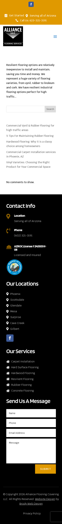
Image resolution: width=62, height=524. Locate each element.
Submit (45, 469)
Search (50, 109)
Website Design (45, 499)
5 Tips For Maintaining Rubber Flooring (30, 136)
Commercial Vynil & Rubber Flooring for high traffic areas (30, 60)
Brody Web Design (31, 503)
